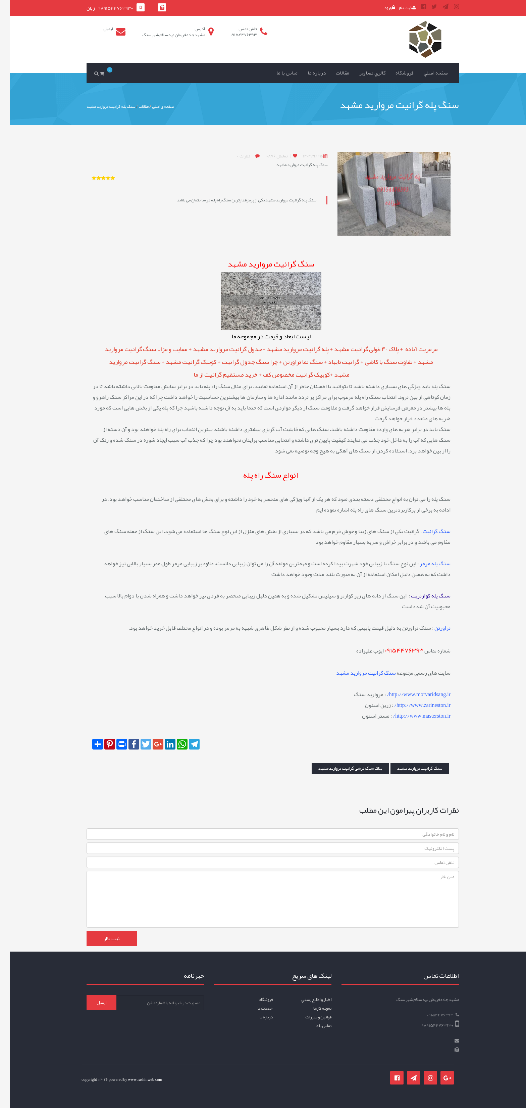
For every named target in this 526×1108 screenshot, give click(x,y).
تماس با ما (277, 73)
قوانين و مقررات (309, 1017)
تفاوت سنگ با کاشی (379, 361)
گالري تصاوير (363, 73)
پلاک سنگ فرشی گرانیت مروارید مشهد (340, 768)
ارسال (92, 1002)
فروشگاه (395, 73)
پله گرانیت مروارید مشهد (288, 349)
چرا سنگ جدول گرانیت (240, 361)
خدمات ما (255, 1008)
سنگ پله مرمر (425, 563)
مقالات (332, 73)
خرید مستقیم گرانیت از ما (216, 374)
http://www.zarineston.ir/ (412, 705)
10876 (267, 156)
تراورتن (433, 628)
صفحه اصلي (426, 73)
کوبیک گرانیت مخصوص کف (286, 374)
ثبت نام (397, 7)
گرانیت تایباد (334, 361)
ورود (379, 7)
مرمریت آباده (411, 349)
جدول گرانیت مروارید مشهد (218, 349)
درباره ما (307, 73)
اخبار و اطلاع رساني (307, 999)
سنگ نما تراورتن (293, 361)
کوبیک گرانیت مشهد (181, 361)
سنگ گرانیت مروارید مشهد (409, 768)
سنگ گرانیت (427, 531)
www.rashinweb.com (135, 1079)
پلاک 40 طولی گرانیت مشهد (356, 349)
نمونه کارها (313, 1008)
